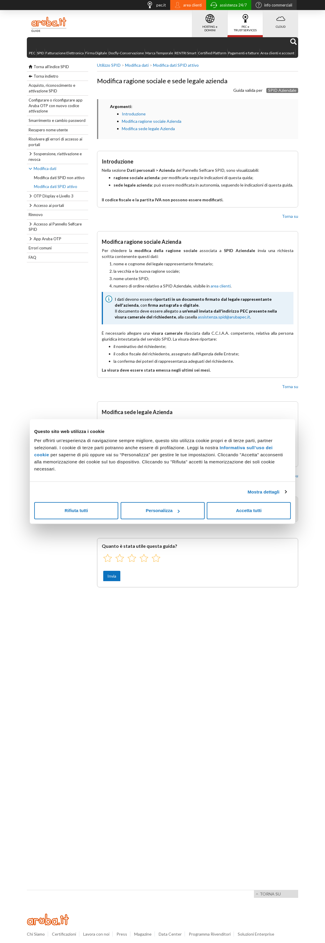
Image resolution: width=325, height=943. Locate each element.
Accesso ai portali (49, 205)
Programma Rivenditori (210, 934)
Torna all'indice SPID (51, 66)
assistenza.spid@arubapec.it (224, 316)
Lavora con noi (96, 934)
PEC (32, 53)
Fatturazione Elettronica (64, 53)
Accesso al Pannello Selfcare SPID (55, 227)
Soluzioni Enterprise (256, 934)
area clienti (187, 5)
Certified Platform (212, 53)
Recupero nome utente (48, 130)
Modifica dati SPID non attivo (59, 177)
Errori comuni (40, 248)
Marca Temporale (159, 53)
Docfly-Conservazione (126, 53)
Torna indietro (46, 76)
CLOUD (280, 19)
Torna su (290, 216)
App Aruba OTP (47, 238)
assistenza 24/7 (227, 6)
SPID (40, 53)
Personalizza (163, 510)
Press (121, 934)
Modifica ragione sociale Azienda (151, 121)
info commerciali (272, 5)
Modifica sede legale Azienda (148, 128)
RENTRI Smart (185, 53)
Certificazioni (64, 934)
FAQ (32, 257)
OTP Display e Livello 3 (53, 196)
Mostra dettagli (263, 491)
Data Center (170, 934)
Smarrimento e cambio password (57, 120)
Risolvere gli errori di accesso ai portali (55, 142)
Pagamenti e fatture (243, 53)
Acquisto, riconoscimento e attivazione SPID (52, 88)
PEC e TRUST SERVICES (245, 21)
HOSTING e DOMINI (209, 21)
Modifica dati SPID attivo (55, 186)
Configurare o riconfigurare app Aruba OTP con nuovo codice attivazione (56, 105)
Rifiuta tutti (76, 510)
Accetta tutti (249, 510)
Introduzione (134, 113)
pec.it (154, 5)
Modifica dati (45, 168)
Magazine (143, 934)
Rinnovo (36, 214)
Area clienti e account (277, 53)
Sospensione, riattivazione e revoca (55, 156)
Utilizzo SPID (109, 65)
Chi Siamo (36, 934)
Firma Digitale (96, 53)
